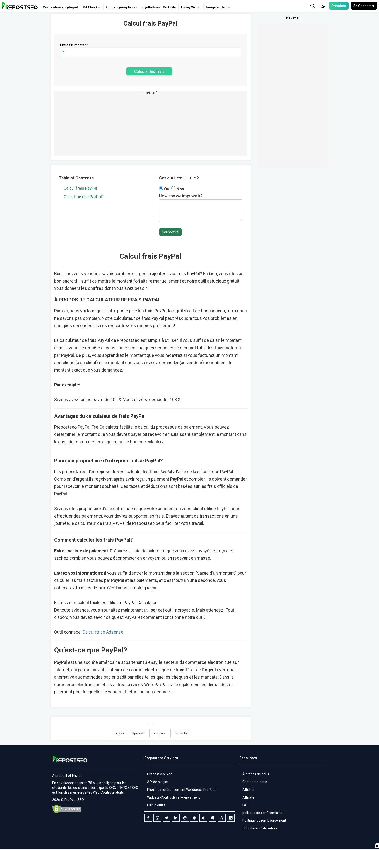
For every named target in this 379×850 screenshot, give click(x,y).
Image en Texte (218, 7)
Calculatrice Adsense (102, 632)
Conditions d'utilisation (259, 828)
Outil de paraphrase (121, 7)
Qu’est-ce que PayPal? (84, 196)
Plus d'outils (156, 805)
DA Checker (92, 7)
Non (177, 188)
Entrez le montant (74, 45)
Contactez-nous (254, 782)
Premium (338, 6)
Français (159, 733)
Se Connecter (364, 6)
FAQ (245, 805)
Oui (165, 188)
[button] (323, 6)
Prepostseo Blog (159, 774)
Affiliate (248, 797)
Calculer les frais (149, 71)
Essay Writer (191, 7)
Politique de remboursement (264, 820)
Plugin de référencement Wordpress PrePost (181, 789)
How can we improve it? (180, 195)
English (118, 733)
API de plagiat (157, 782)
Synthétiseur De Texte (159, 7)
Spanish (138, 733)
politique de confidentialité (262, 813)
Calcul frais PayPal (80, 188)
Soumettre (170, 232)
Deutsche (181, 733)
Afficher (248, 789)
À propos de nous (255, 774)
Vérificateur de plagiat (60, 7)
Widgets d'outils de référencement (173, 797)
